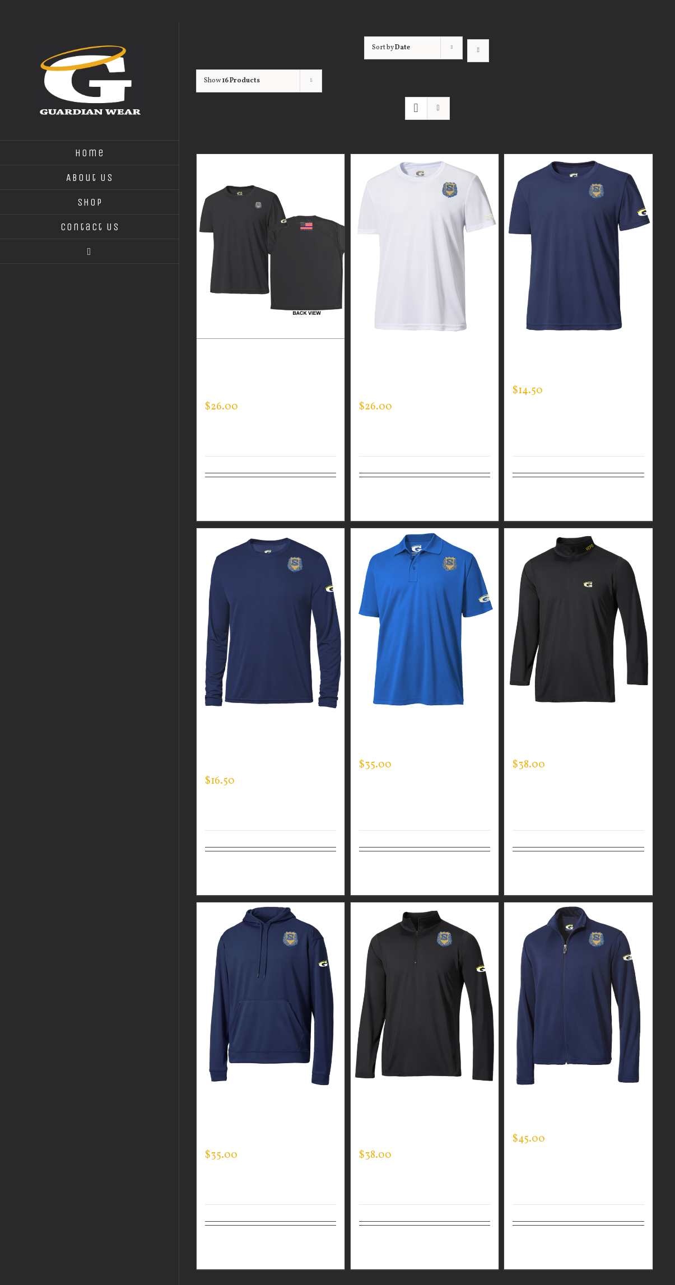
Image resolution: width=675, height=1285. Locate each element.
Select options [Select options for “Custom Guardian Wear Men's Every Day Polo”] (384, 873)
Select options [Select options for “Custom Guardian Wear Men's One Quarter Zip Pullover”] (384, 1247)
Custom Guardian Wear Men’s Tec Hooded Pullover (264, 1123)
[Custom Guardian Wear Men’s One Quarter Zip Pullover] (425, 994)
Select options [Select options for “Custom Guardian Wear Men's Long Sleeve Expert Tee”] (230, 873)
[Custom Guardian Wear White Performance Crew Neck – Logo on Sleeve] (425, 246)
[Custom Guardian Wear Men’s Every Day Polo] (425, 620)
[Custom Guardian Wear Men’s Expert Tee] (578, 246)
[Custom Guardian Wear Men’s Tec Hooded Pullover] (271, 994)
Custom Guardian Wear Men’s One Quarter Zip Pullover (418, 1123)
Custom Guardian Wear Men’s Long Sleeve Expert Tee (269, 748)
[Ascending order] (478, 50)
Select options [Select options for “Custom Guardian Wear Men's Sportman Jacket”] (538, 1247)
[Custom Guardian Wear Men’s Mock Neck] (578, 620)
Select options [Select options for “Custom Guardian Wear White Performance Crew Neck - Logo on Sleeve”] (384, 499)
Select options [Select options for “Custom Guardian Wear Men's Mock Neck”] (538, 873)
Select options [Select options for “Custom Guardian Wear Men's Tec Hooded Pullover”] (230, 1247)
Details (322, 492)
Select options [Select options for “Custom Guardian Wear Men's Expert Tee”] (538, 499)
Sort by (391, 47)
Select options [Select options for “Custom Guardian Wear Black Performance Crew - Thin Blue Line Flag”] (230, 499)
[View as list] (438, 108)
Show (232, 80)
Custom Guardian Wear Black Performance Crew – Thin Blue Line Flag (269, 374)
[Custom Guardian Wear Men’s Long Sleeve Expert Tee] (271, 620)
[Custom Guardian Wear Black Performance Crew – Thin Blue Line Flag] (271, 246)
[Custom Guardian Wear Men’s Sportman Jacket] (578, 994)
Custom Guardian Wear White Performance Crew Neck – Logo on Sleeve (423, 374)
